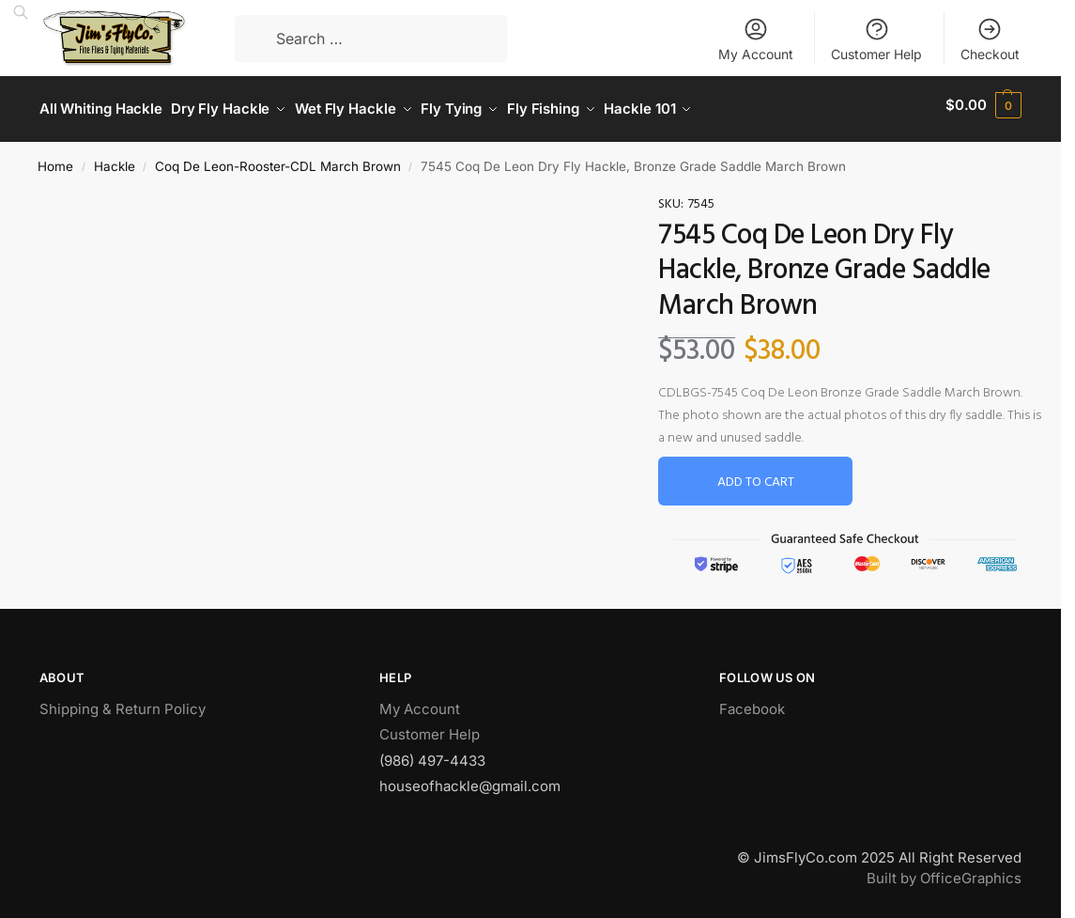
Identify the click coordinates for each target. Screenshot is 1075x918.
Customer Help (876, 39)
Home (55, 157)
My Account (755, 39)
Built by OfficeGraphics (944, 870)
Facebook (752, 700)
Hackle (114, 157)
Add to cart (755, 475)
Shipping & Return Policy (122, 700)
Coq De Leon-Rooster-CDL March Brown (278, 157)
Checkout (990, 39)
